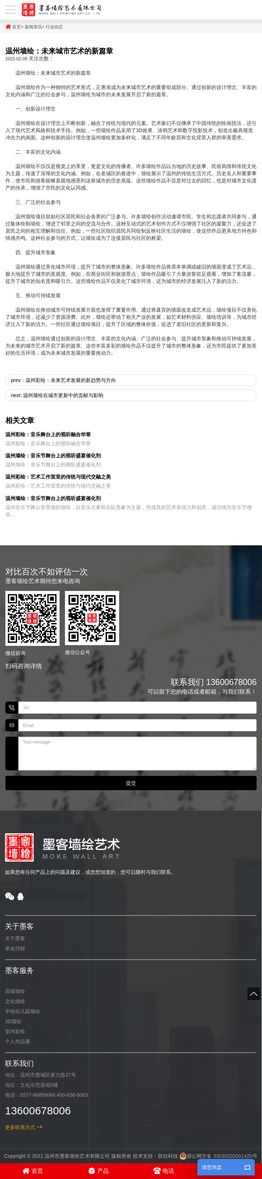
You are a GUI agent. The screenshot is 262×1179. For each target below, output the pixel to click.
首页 (13, 27)
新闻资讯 (33, 26)
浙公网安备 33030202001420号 (213, 1156)
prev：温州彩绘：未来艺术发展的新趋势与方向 (63, 380)
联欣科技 (162, 1156)
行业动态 (54, 26)
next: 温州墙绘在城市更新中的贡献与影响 (57, 395)
